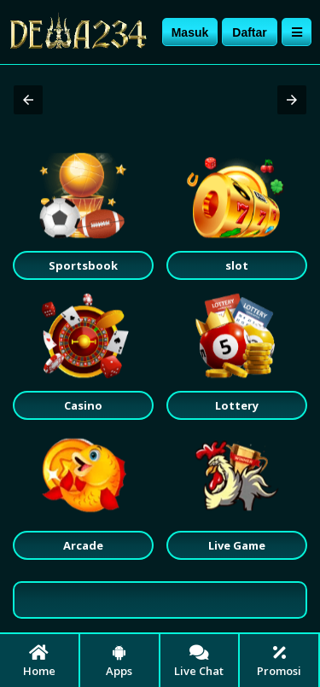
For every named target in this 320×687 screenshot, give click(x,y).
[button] (28, 99)
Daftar (249, 32)
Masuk (190, 32)
